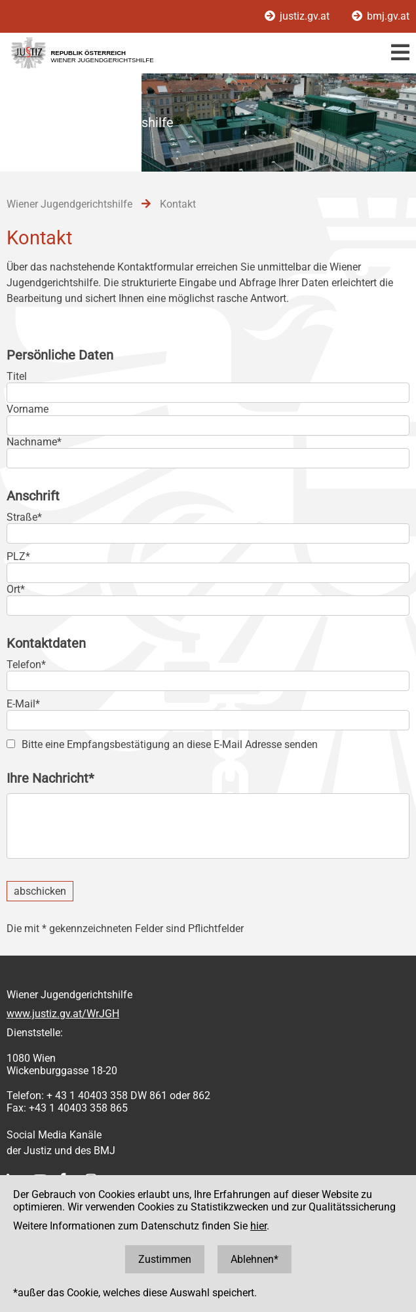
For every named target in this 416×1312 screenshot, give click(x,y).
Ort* (16, 589)
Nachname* (34, 442)
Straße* (24, 517)
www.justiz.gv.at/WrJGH (63, 1013)
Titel (17, 376)
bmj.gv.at (380, 16)
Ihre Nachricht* (50, 778)
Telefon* (26, 664)
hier (258, 1226)
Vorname (27, 409)
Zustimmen (164, 1259)
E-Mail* (23, 704)
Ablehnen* (254, 1259)
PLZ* (18, 556)
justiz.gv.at (298, 16)
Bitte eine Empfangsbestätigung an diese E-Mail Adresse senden (170, 744)
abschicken (40, 891)
